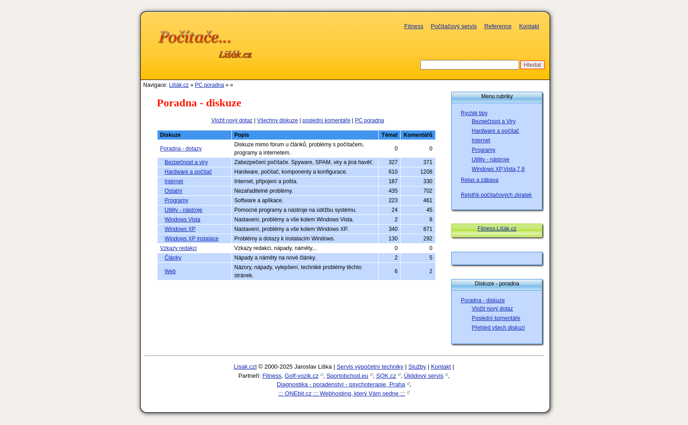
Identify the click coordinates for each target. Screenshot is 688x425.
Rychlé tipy (474, 113)
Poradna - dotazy (181, 148)
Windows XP (180, 229)
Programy (177, 200)
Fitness (413, 26)
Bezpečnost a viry (186, 162)
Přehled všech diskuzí (498, 328)
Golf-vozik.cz (301, 375)
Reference (498, 26)
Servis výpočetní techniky (369, 366)
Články (173, 258)
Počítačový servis (454, 26)
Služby (417, 366)
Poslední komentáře (496, 318)
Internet (174, 181)
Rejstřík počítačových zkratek (496, 195)
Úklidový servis (423, 375)
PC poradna (209, 85)
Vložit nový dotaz (232, 120)
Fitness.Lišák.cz (497, 228)
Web (170, 271)
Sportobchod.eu (347, 375)
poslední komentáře (326, 120)
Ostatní (174, 191)
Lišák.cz (179, 85)
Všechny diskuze (277, 120)
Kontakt (529, 26)
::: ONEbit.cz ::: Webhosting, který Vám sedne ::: (341, 393)
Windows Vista (182, 219)
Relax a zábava (480, 180)
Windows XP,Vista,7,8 (498, 169)
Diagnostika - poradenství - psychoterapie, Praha (341, 384)
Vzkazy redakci (178, 248)
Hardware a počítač (188, 172)
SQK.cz (386, 375)
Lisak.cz (244, 366)
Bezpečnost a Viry (494, 121)
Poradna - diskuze (483, 300)
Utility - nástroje (184, 210)
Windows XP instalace (192, 238)
